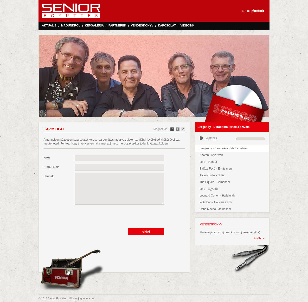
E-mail (246, 11)
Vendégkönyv (142, 25)
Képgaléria (94, 25)
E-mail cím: (51, 167)
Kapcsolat (167, 25)
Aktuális (49, 25)
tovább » (259, 238)
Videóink (187, 25)
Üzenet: (49, 176)
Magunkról (70, 25)
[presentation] (111, 216)
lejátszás (208, 138)
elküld (146, 231)
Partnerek (117, 25)
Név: (47, 158)
